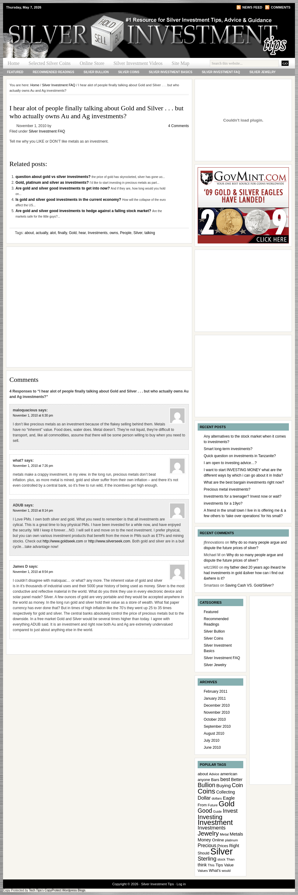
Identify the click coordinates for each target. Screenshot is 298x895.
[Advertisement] (57, 307)
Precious (207, 845)
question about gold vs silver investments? (54, 177)
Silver (137, 233)
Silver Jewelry (262, 72)
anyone (204, 780)
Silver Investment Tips (76, 23)
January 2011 (215, 698)
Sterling (207, 859)
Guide (217, 811)
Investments (98, 233)
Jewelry (208, 833)
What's (215, 870)
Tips (219, 865)
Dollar (204, 798)
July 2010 (211, 740)
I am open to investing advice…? (230, 463)
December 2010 (217, 705)
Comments (280, 7)
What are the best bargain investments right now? (244, 482)
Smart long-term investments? (228, 449)
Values (203, 870)
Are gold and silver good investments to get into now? (63, 188)
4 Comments (178, 126)
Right (234, 845)
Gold (73, 233)
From (202, 805)
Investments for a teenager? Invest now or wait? (242, 496)
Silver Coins (128, 72)
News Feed (252, 7)
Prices (222, 846)
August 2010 (214, 733)
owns (113, 233)
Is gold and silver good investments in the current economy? (69, 199)
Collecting (225, 792)
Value (229, 865)
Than (230, 859)
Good (205, 810)
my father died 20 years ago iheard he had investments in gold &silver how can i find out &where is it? (245, 573)
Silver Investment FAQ (221, 72)
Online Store (92, 63)
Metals (236, 833)
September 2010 (217, 726)
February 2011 (215, 691)
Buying (223, 785)
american (228, 774)
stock (221, 859)
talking (149, 233)
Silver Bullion (96, 72)
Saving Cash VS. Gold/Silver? (249, 585)
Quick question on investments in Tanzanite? (240, 456)
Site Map (180, 63)
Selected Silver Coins (50, 63)
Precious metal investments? (227, 489)
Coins (206, 791)
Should (203, 853)
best (225, 779)
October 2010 (215, 719)
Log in (181, 884)
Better (237, 779)
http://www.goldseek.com (63, 541)
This (211, 865)
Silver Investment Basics (170, 72)
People (125, 233)
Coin (237, 785)
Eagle (229, 798)
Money (204, 839)
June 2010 (212, 747)
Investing (210, 817)
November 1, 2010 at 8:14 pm (33, 510)
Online (218, 840)
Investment (215, 822)
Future (212, 805)
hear (82, 233)
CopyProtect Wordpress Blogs (65, 890)
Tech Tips (35, 890)
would (226, 870)
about (29, 233)
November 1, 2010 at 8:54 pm (33, 572)
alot (53, 233)
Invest (230, 811)
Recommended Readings (53, 72)
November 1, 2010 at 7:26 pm (33, 465)
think (202, 864)
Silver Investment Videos (137, 63)
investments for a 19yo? (223, 503)
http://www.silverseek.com (109, 541)
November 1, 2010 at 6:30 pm (33, 415)
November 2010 (217, 712)
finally (62, 233)
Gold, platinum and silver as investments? (53, 182)
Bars (215, 779)
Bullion (206, 785)
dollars (217, 798)
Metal (224, 834)
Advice (214, 774)
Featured (15, 72)
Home (13, 63)
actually (42, 233)
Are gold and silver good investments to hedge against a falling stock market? (84, 211)
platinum (231, 840)
